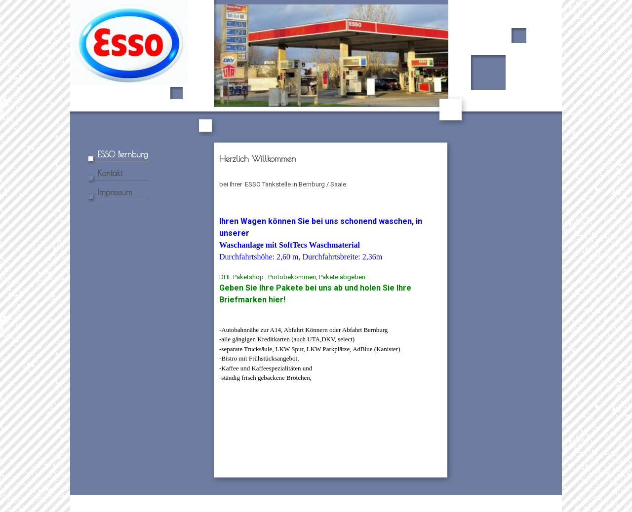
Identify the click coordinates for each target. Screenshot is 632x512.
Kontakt (110, 173)
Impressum (115, 192)
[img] (316, 68)
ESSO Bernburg (123, 154)
